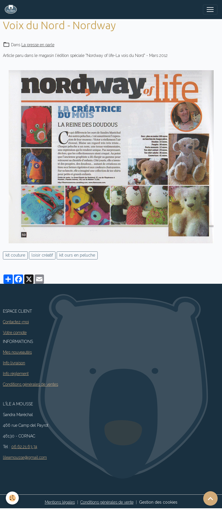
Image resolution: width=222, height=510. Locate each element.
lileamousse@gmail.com (25, 457)
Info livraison (14, 363)
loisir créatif (42, 255)
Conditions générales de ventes (30, 384)
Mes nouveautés (17, 352)
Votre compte (15, 332)
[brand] (12, 9)
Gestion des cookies (158, 502)
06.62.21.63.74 (24, 446)
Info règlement (16, 373)
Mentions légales (60, 502)
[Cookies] (12, 498)
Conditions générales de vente (107, 502)
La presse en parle (37, 44)
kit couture (15, 255)
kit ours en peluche (77, 255)
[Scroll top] (210, 498)
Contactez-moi (16, 322)
